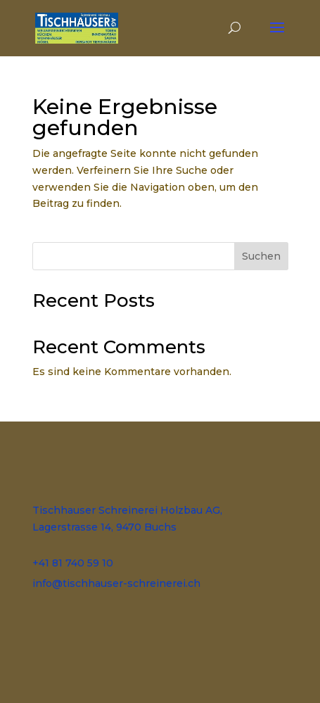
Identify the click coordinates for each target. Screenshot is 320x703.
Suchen (261, 256)
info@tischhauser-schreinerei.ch (116, 583)
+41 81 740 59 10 (72, 563)
